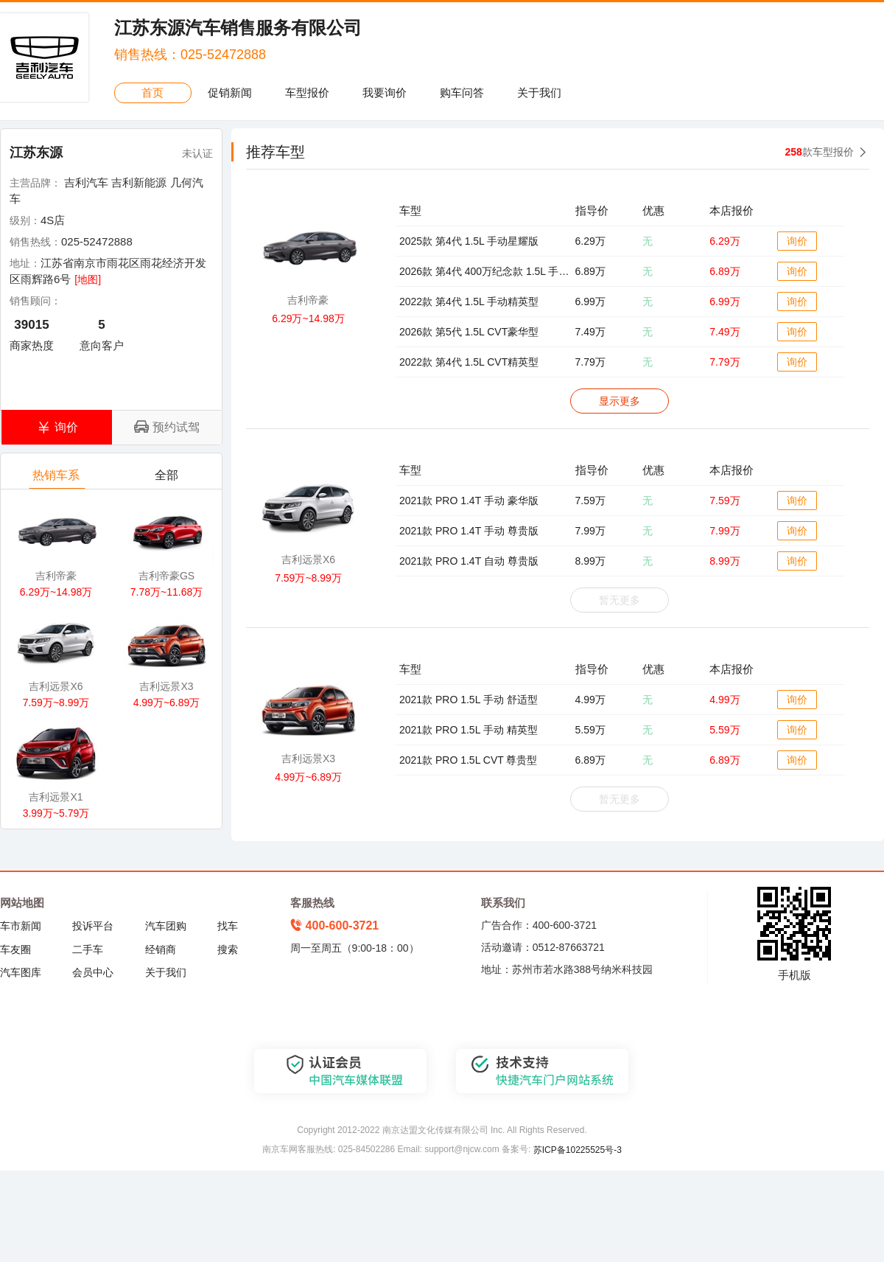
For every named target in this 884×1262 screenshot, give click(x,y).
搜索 (227, 949)
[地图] (87, 279)
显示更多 (619, 401)
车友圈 (15, 949)
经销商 (160, 949)
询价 (797, 241)
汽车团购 (165, 926)
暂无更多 (619, 600)
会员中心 (92, 972)
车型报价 (307, 92)
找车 (227, 926)
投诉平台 (92, 926)
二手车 (87, 949)
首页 (152, 92)
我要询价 (384, 92)
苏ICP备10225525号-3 (577, 1150)
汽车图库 (20, 972)
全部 (167, 479)
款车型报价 (819, 152)
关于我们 (539, 92)
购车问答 (462, 92)
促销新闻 (230, 92)
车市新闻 (20, 926)
